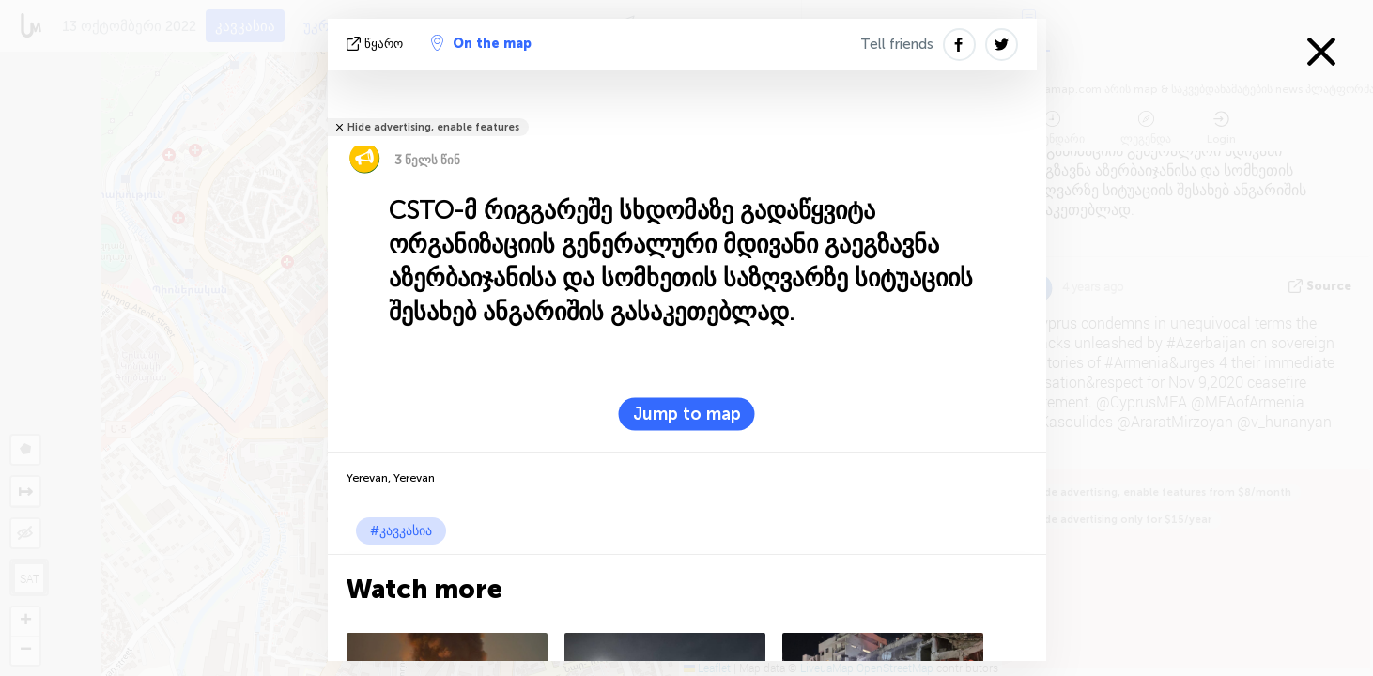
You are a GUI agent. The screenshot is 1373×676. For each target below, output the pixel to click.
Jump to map (687, 414)
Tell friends (896, 44)
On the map (481, 43)
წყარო (376, 44)
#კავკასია (401, 531)
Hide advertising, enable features (433, 127)
